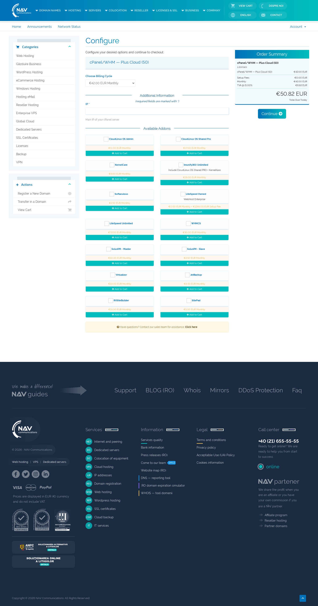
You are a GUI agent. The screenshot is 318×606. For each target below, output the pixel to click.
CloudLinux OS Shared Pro (193, 139)
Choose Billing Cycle (98, 76)
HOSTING (74, 10)
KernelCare (118, 165)
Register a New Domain (44, 193)
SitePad (193, 300)
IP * (87, 104)
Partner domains (276, 526)
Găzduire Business (28, 64)
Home (16, 27)
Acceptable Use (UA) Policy (216, 455)
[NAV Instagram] (35, 474)
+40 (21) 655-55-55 (278, 441)
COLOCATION (118, 10)
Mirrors (219, 390)
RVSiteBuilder (118, 300)
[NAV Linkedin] (45, 474)
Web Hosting (25, 56)
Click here (191, 327)
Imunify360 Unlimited (193, 165)
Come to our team (153, 463)
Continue (272, 113)
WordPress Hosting (29, 72)
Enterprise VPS (26, 113)
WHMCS (193, 223)
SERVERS (95, 10)
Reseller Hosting (27, 105)
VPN (19, 162)
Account (298, 27)
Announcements (39, 27)
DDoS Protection (260, 390)
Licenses (22, 146)
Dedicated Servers (29, 129)
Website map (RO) (153, 470)
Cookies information (210, 462)
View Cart (241, 6)
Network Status (69, 27)
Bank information (152, 447)
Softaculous (118, 194)
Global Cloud (25, 121)
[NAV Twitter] (26, 474)
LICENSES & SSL (166, 10)
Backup (21, 154)
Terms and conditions (211, 440)
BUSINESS (192, 10)
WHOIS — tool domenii (156, 493)
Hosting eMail (25, 96)
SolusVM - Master (118, 249)
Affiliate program (276, 515)
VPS (35, 461)
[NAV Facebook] (16, 474)
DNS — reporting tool (155, 478)
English (241, 15)
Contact (271, 15)
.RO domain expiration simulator (163, 485)
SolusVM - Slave (193, 249)
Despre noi (272, 6)
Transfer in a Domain (44, 201)
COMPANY (213, 10)
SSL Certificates (27, 137)
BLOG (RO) (160, 390)
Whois (192, 390)
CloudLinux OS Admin (118, 139)
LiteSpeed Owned (193, 194)
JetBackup (193, 275)
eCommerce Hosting (30, 80)
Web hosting (20, 461)
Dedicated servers (54, 461)
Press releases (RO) (154, 455)
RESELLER (141, 10)
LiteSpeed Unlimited (118, 223)
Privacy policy (206, 447)
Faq (297, 390)
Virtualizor (118, 275)
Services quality (152, 440)
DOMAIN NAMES (50, 10)
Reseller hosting (276, 520)
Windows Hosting (28, 88)
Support (125, 390)
